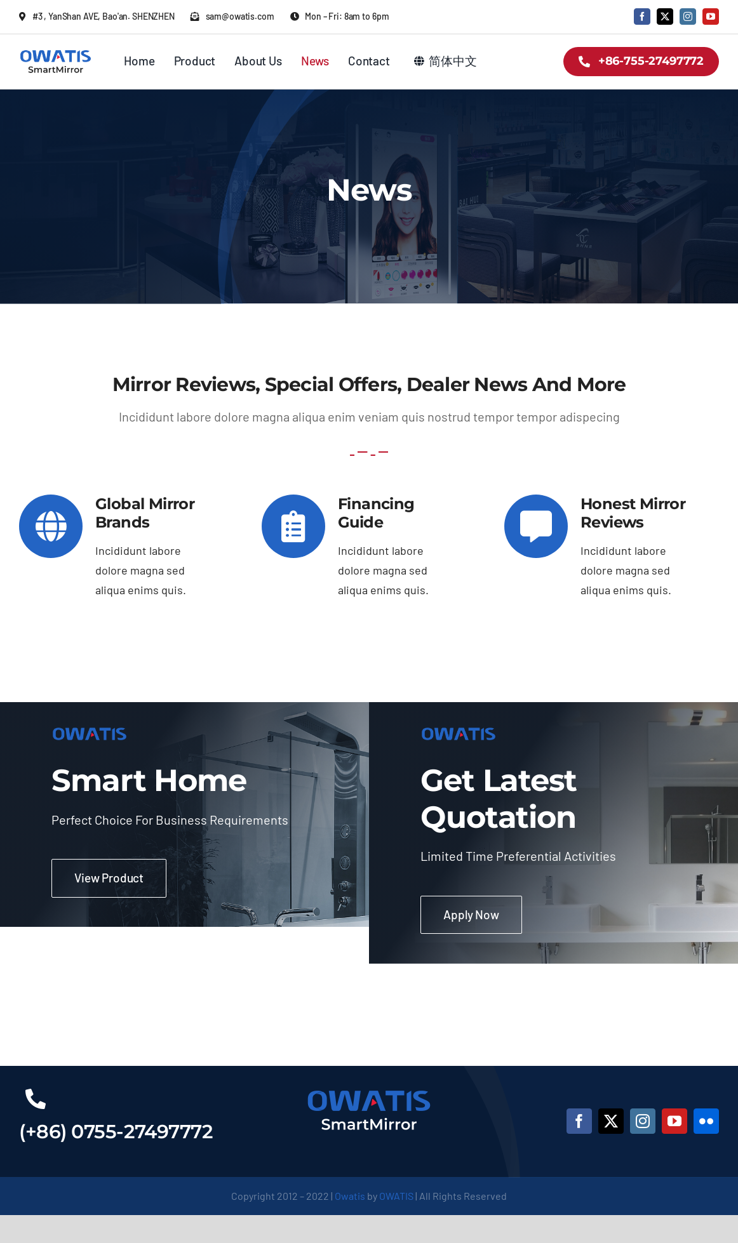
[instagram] (688, 16)
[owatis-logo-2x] (55, 53)
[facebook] (642, 16)
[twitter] (665, 16)
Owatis (350, 1196)
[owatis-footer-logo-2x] (369, 1091)
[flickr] (706, 1121)
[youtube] (710, 16)
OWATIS (396, 1196)
